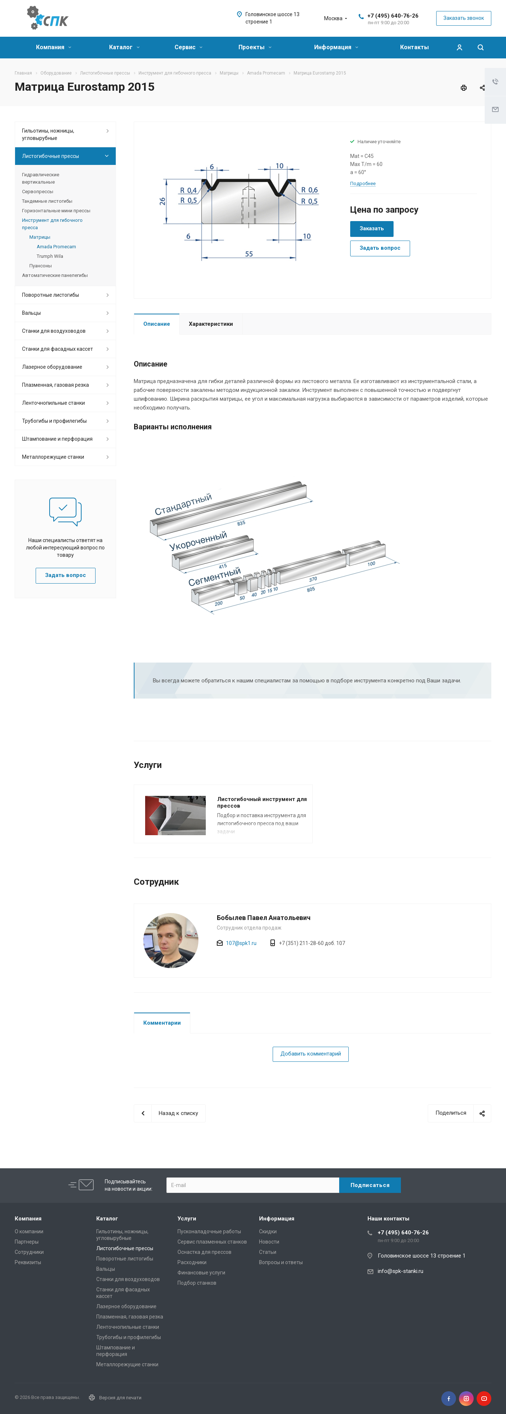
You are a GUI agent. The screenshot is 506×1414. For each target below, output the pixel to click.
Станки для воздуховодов (54, 331)
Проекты (255, 47)
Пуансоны (40, 265)
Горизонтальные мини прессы (56, 210)
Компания (53, 47)
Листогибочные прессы (50, 156)
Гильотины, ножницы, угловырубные (48, 134)
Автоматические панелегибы (55, 275)
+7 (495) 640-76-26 (393, 15)
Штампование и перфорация (57, 439)
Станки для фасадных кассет (57, 349)
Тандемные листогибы (47, 201)
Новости (269, 1242)
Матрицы (39, 237)
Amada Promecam (56, 246)
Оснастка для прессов (204, 1252)
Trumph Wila (50, 256)
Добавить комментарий (310, 1053)
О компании (29, 1231)
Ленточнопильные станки (53, 403)
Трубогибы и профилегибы (54, 421)
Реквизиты (28, 1262)
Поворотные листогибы (50, 295)
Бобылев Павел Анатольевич (264, 917)
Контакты (414, 47)
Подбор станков (196, 1283)
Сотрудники (29, 1252)
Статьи (267, 1252)
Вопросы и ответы (281, 1262)
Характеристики (211, 324)
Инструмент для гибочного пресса (52, 223)
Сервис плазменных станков (212, 1242)
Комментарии (162, 1023)
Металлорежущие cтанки (53, 457)
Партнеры (27, 1242)
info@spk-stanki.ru (400, 1271)
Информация (336, 47)
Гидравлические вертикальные (40, 178)
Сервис (188, 47)
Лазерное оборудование (52, 367)
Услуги (186, 1218)
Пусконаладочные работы (209, 1231)
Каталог (124, 47)
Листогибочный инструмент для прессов (262, 802)
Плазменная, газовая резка (55, 385)
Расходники (192, 1262)
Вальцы (31, 313)
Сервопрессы (37, 191)
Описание (156, 324)
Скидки (268, 1231)
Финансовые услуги (201, 1273)
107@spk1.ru (241, 943)
